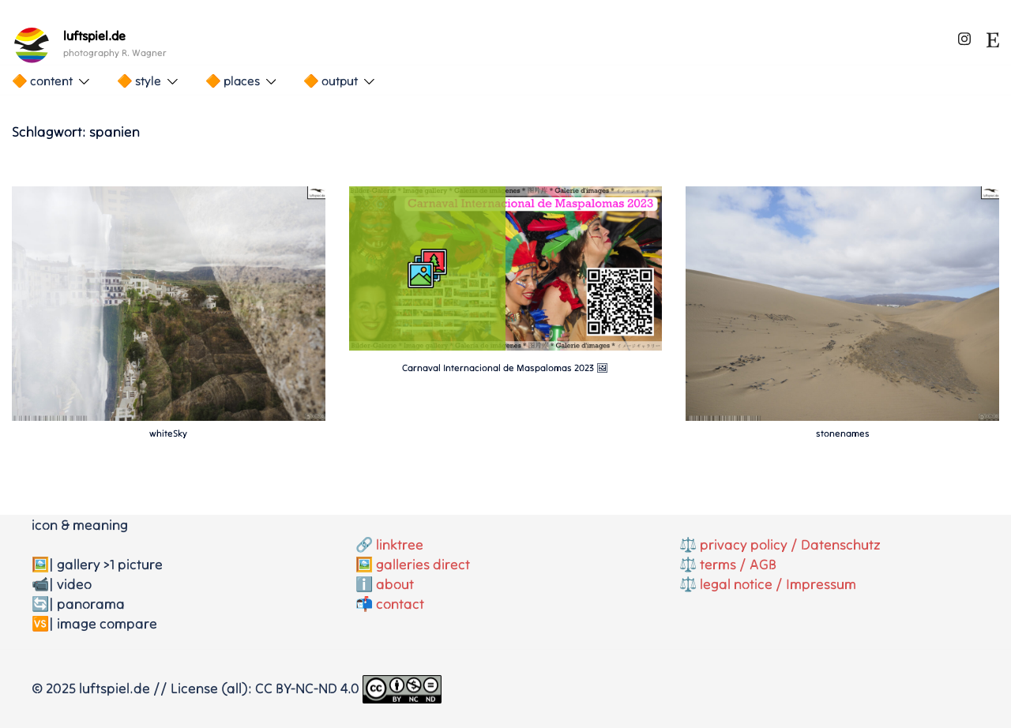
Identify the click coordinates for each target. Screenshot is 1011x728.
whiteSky (168, 433)
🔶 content (42, 80)
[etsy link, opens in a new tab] (993, 36)
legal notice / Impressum (778, 584)
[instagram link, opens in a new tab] (964, 36)
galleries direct (423, 564)
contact (400, 604)
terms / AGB (738, 564)
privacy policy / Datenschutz (790, 544)
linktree (399, 544)
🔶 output (330, 80)
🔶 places (232, 80)
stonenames (843, 433)
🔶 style (139, 80)
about (395, 584)
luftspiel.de (94, 35)
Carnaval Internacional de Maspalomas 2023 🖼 (505, 367)
